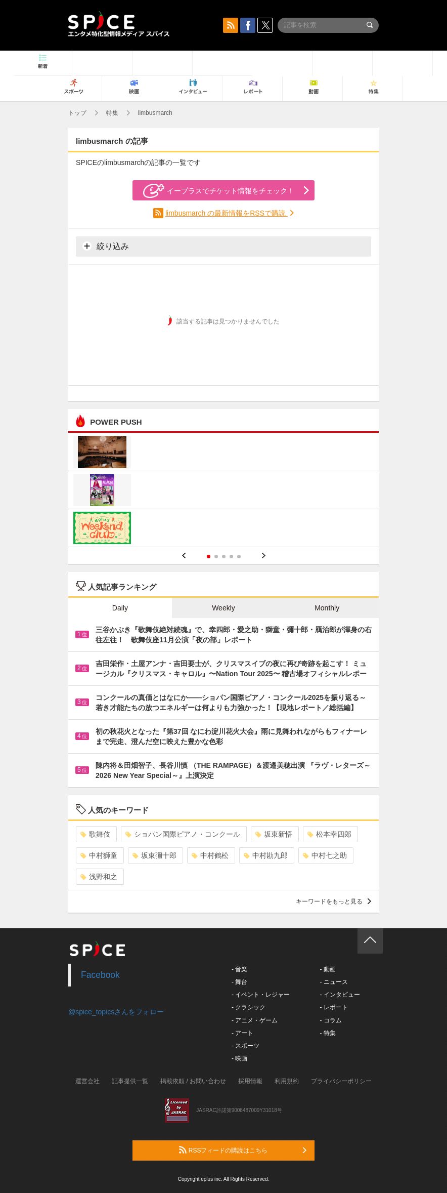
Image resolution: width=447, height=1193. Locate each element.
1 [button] (208, 556)
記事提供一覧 (130, 1081)
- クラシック (248, 1007)
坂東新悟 (273, 834)
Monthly (327, 608)
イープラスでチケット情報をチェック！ (218, 191)
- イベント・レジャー (261, 994)
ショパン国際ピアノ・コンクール (182, 834)
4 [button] (231, 556)
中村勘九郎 (266, 855)
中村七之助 (325, 855)
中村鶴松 (210, 855)
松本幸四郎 (329, 834)
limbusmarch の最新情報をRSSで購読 (226, 213)
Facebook (100, 975)
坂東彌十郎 (154, 855)
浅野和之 (98, 877)
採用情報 (250, 1081)
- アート (242, 1033)
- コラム (330, 1020)
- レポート (333, 1007)
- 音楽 (239, 969)
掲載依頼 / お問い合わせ (193, 1081)
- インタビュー (340, 994)
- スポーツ (245, 1045)
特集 (112, 112)
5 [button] (239, 556)
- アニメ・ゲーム (255, 1020)
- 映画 (239, 1058)
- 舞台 (239, 981)
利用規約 (287, 1081)
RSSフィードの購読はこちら (242, 1150)
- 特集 (327, 1033)
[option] (223, 491)
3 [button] (224, 556)
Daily (120, 608)
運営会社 (87, 1081)
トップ (77, 112)
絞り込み (105, 246)
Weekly (223, 608)
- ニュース (333, 981)
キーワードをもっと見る (333, 901)
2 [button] (216, 556)
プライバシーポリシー (341, 1081)
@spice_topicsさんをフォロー (116, 1012)
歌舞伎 (95, 834)
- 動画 (327, 969)
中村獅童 (98, 855)
